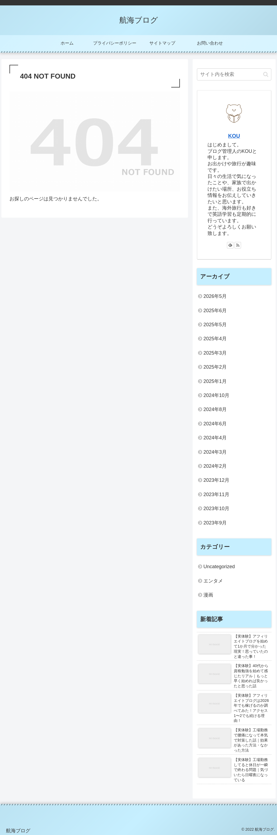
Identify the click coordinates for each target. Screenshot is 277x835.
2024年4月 (215, 437)
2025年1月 (215, 381)
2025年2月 (215, 367)
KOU (234, 136)
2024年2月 (215, 466)
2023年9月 (215, 523)
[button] (266, 74)
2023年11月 (216, 494)
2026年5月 (215, 296)
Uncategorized (219, 566)
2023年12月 (216, 480)
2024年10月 (216, 395)
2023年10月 (216, 508)
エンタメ (213, 581)
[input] (234, 74)
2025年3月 (215, 353)
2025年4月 (215, 338)
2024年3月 (215, 452)
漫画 (208, 595)
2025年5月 (215, 324)
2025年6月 (215, 310)
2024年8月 (215, 409)
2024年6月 (215, 423)
